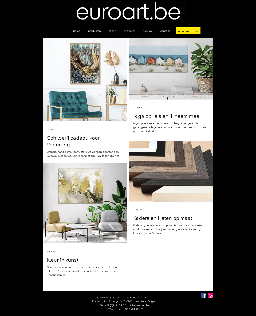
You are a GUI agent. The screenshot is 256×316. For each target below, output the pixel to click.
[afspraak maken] (188, 30)
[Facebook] (203, 295)
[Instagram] (210, 295)
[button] (94, 31)
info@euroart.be (139, 305)
